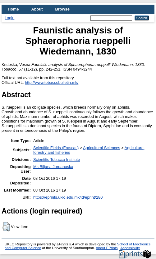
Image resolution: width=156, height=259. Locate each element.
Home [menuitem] (13, 9)
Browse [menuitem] (62, 9)
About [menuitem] (37, 9)
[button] (6, 226)
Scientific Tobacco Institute (56, 159)
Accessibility (130, 248)
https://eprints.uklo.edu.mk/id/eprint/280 (68, 197)
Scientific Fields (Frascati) (56, 147)
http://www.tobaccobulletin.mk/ (51, 82)
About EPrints (106, 248)
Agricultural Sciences (101, 147)
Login (9, 17)
